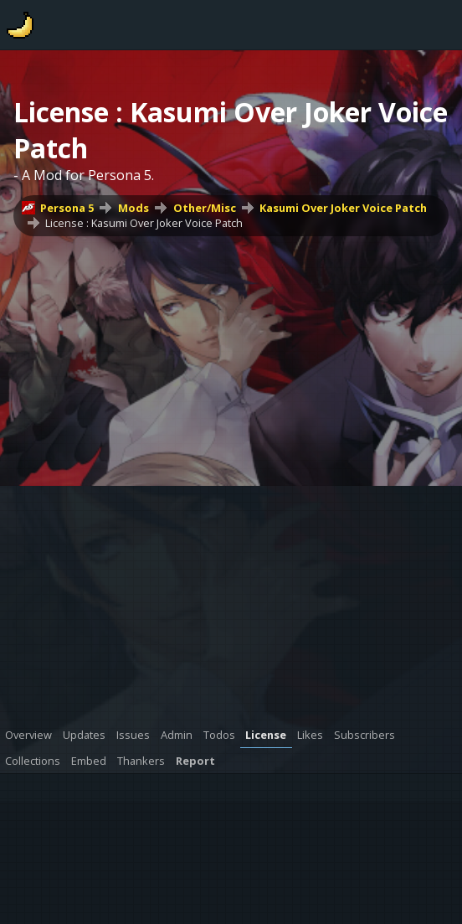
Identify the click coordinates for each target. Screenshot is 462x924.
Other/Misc (204, 207)
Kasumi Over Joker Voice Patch (343, 207)
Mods (133, 207)
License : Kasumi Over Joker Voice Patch (144, 222)
